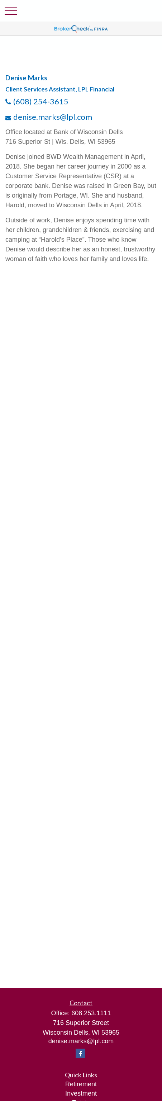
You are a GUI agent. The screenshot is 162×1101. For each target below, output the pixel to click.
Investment (81, 1093)
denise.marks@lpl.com (52, 117)
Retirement (81, 1084)
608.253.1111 (91, 1013)
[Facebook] (80, 1053)
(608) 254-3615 (40, 101)
